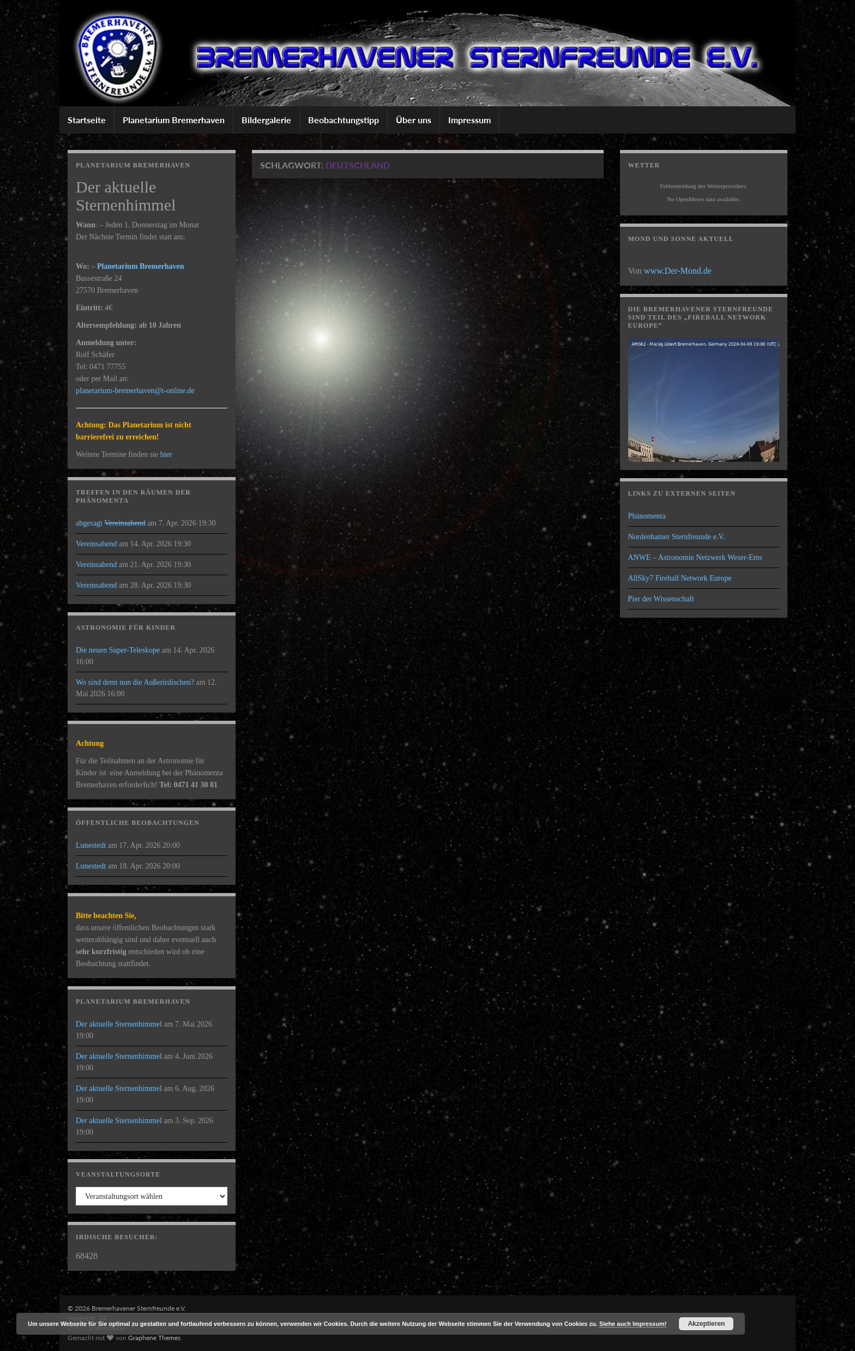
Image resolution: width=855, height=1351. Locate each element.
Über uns (413, 119)
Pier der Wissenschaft (661, 599)
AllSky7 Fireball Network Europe (680, 578)
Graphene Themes (154, 1338)
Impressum (469, 119)
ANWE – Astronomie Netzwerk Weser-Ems (695, 557)
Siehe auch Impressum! (633, 1323)
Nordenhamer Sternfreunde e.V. (676, 537)
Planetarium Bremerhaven (174, 119)
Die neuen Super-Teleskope (118, 650)
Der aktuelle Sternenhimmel (119, 1024)
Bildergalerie (266, 119)
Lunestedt (91, 845)
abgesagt (111, 523)
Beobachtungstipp (343, 119)
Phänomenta (647, 516)
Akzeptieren (706, 1324)
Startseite (87, 119)
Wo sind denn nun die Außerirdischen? (135, 682)
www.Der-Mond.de (678, 270)
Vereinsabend (96, 544)
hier (166, 454)
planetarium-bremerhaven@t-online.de (135, 391)
